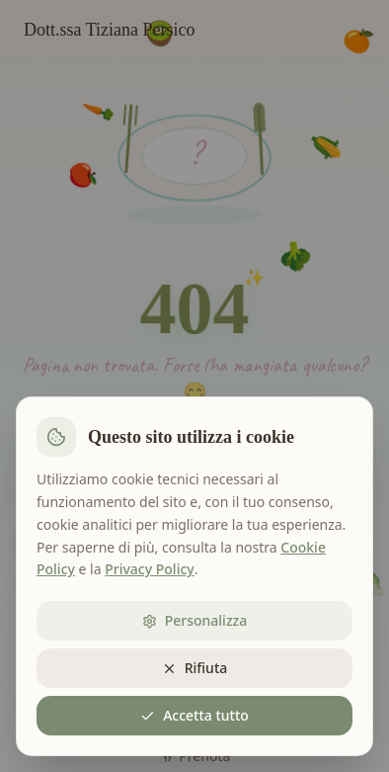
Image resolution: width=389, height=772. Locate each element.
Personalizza (195, 620)
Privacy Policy (149, 568)
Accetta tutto (194, 715)
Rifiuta (195, 667)
